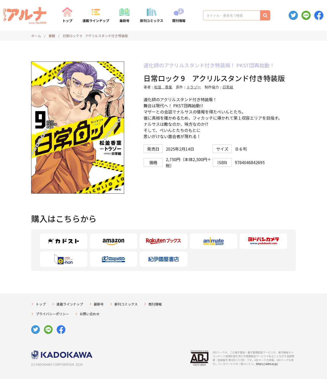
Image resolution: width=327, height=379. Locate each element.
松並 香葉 (163, 87)
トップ (67, 20)
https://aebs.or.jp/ (267, 364)
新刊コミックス (151, 20)
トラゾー (193, 87)
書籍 (52, 35)
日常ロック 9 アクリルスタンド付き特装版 (95, 35)
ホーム (36, 35)
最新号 (125, 20)
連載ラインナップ (96, 20)
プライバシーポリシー (52, 313)
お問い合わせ (90, 313)
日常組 (228, 87)
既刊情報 (178, 20)
